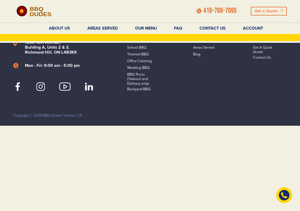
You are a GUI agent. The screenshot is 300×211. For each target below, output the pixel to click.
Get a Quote (269, 10)
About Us (59, 28)
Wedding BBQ (138, 68)
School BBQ (136, 47)
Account (253, 28)
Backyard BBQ (139, 89)
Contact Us (213, 28)
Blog (196, 54)
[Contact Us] (284, 195)
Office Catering (139, 61)
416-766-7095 (217, 11)
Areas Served (102, 28)
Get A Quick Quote (262, 49)
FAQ (178, 28)
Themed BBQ (138, 54)
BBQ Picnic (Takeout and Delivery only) (138, 79)
